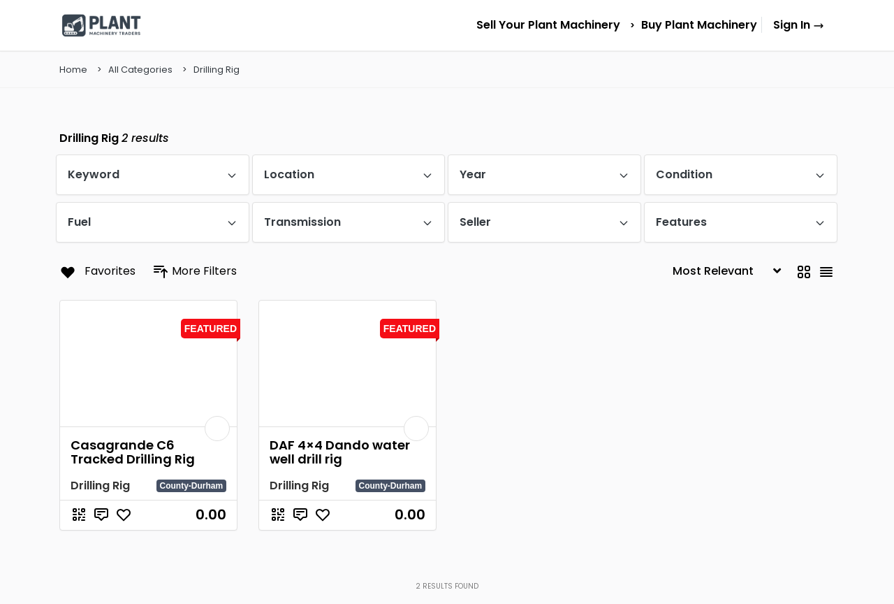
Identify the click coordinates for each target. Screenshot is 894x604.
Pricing (365, 404)
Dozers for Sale (546, 404)
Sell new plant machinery (758, 391)
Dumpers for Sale (641, 358)
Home (363, 341)
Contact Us (373, 425)
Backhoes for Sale (642, 337)
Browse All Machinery (395, 362)
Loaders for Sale (639, 378)
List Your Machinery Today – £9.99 (779, 434)
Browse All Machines (749, 341)
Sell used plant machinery (759, 366)
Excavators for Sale (554, 341)
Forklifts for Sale (548, 362)
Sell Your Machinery (391, 383)
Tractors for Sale (548, 383)
